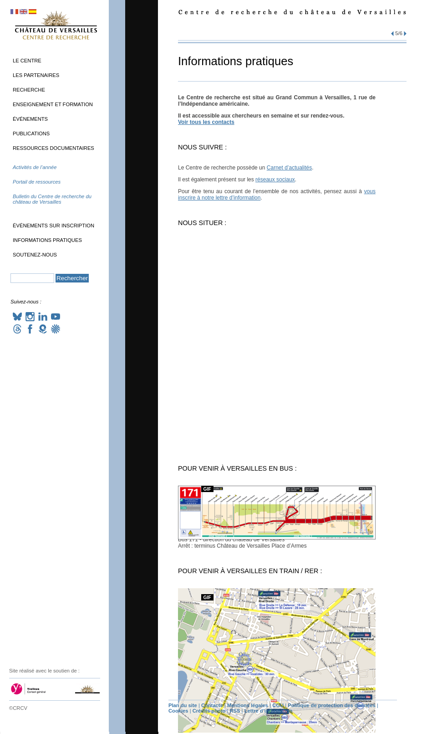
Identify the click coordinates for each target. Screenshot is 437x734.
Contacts (212, 705)
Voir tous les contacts (206, 122)
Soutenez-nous (35, 254)
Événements (30, 119)
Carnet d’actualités (289, 167)
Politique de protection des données (332, 705)
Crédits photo (209, 710)
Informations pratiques (47, 240)
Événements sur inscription (53, 225)
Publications (31, 133)
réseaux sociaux (275, 179)
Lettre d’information (268, 710)
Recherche (29, 89)
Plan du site (182, 705)
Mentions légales (247, 705)
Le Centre (27, 60)
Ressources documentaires (53, 148)
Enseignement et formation (53, 104)
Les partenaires (36, 75)
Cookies (178, 710)
